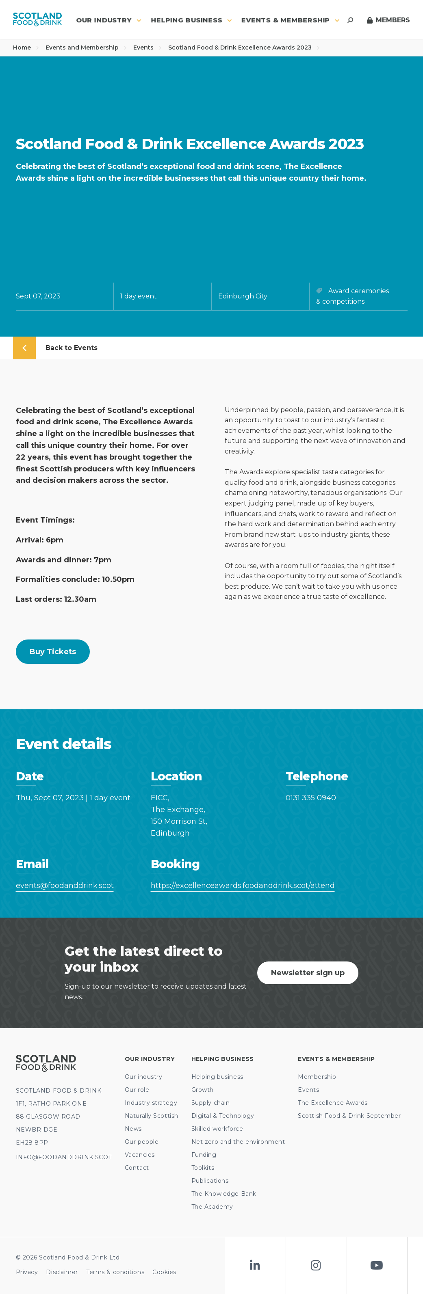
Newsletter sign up (308, 972)
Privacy (27, 1272)
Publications (210, 1180)
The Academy (212, 1206)
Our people (142, 1141)
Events (147, 47)
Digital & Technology (222, 1115)
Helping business (217, 1076)
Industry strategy (151, 1102)
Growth (202, 1089)
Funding (204, 1154)
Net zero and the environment (238, 1141)
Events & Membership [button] (291, 20)
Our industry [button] (109, 20)
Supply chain (210, 1102)
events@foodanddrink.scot (65, 885)
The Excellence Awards (333, 1102)
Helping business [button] (191, 20)
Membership (317, 1076)
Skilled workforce (217, 1128)
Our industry (144, 1076)
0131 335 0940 (311, 797)
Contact (137, 1167)
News (133, 1128)
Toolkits (202, 1167)
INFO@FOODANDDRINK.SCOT (64, 1157)
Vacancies (140, 1154)
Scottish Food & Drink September (349, 1115)
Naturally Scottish (151, 1115)
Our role (137, 1089)
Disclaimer (62, 1272)
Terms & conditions (115, 1272)
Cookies (164, 1272)
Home (26, 47)
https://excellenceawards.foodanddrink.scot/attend (212, 885)
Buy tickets (53, 651)
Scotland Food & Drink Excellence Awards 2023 (244, 47)
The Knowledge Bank (223, 1193)
